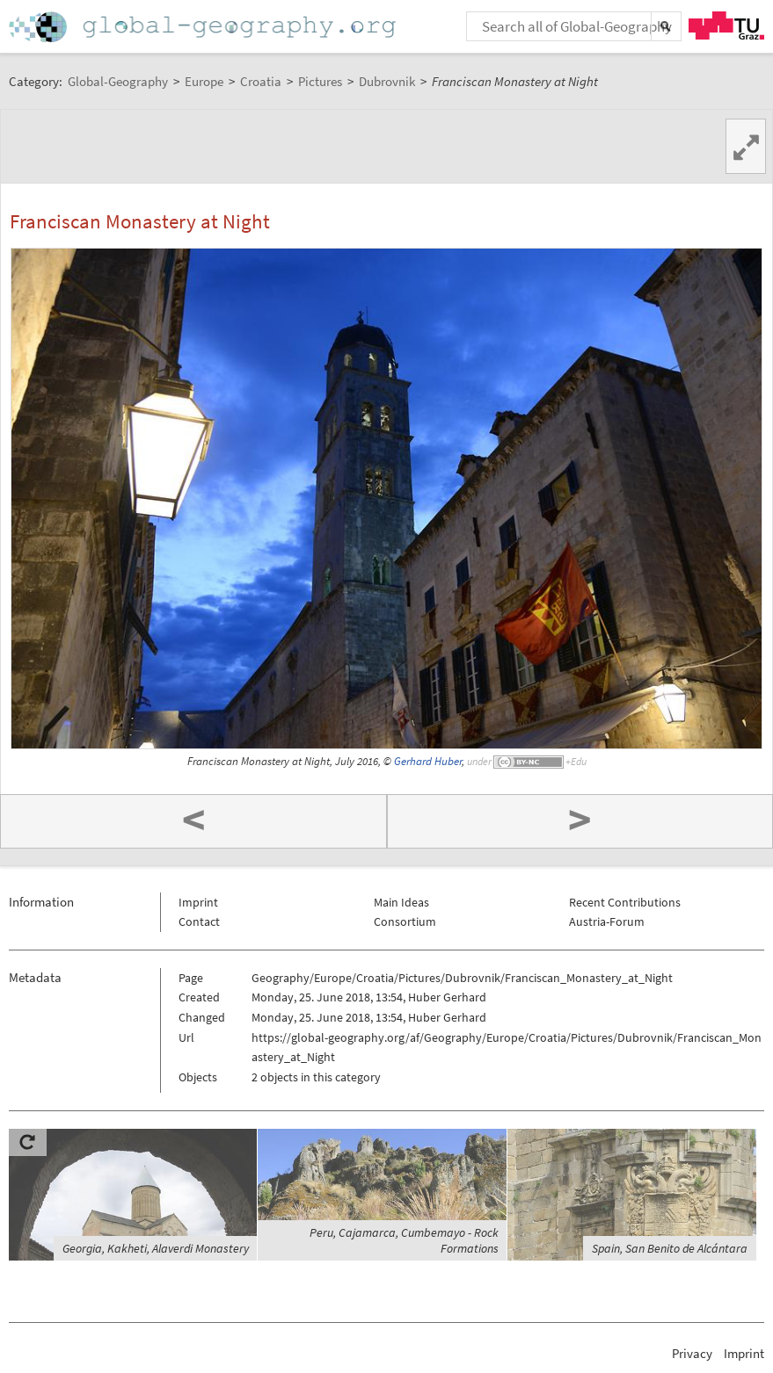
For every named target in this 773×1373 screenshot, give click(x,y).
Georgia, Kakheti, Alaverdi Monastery (155, 1248)
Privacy (692, 1353)
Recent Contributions (625, 902)
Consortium (405, 921)
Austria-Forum (607, 921)
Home (204, 26)
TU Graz (726, 25)
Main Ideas (401, 902)
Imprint (198, 902)
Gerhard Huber (428, 761)
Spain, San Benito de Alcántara (669, 1248)
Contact (199, 921)
